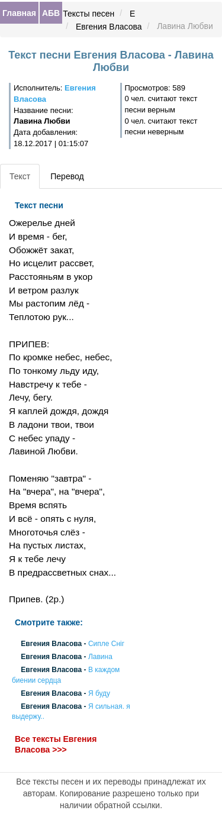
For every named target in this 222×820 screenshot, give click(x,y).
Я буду (99, 693)
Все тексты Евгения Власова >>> (55, 744)
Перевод (66, 176)
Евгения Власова (109, 26)
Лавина (100, 657)
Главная (19, 13)
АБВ (51, 13)
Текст (19, 176)
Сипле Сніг (106, 644)
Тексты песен (88, 13)
